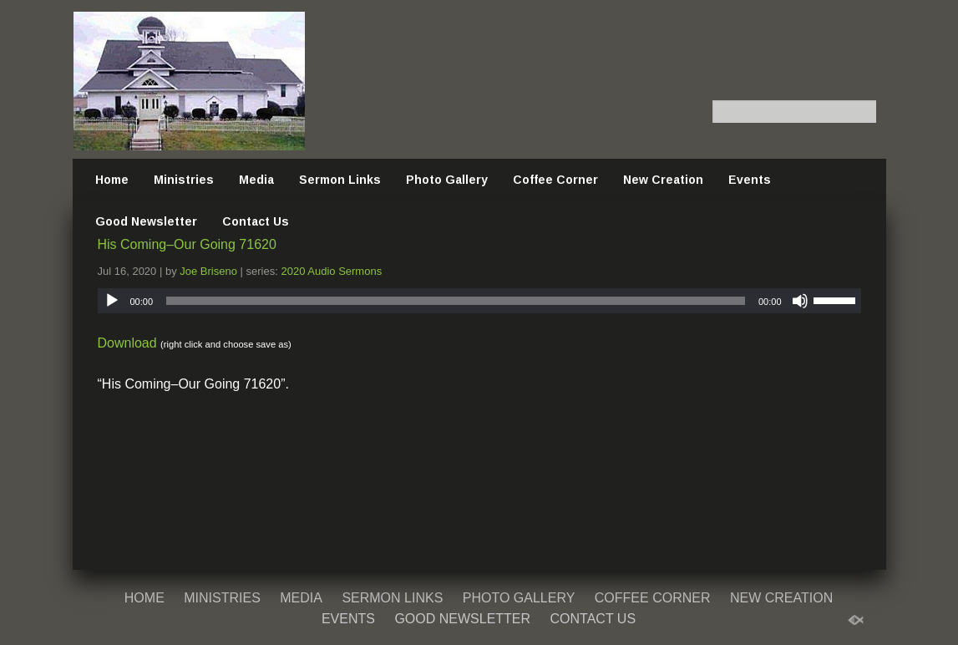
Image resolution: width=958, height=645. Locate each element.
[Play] (112, 300)
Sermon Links (340, 179)
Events (749, 179)
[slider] (455, 301)
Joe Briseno (208, 271)
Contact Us (255, 221)
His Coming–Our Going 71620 (187, 244)
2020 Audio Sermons (331, 271)
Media (256, 179)
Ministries (184, 179)
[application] (479, 300)
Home (112, 179)
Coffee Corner (555, 179)
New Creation (663, 179)
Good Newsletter (146, 221)
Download (127, 343)
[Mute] (800, 300)
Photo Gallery (447, 179)
